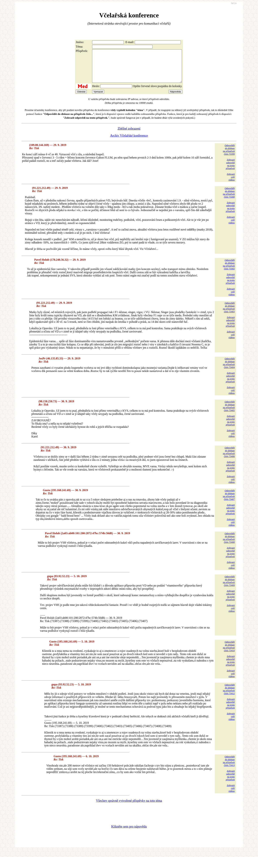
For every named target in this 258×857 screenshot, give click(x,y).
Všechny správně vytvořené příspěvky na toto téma (129, 807)
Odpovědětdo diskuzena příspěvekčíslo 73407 (229, 501)
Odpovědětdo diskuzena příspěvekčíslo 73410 (229, 652)
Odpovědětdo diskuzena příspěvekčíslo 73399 (229, 156)
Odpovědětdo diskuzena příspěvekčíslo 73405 (229, 412)
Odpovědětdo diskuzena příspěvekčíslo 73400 (229, 199)
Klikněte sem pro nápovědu (129, 833)
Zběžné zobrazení (129, 135)
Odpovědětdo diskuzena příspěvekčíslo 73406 (229, 458)
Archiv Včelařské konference (129, 142)
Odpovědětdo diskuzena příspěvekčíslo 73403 (229, 313)
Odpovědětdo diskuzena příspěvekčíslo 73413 (229, 767)
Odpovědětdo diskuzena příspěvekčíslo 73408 (229, 544)
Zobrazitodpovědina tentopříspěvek (230, 170)
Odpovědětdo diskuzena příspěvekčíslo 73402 (229, 270)
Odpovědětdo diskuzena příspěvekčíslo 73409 (229, 587)
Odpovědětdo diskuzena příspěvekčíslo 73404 (229, 369)
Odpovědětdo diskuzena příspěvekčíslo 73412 (229, 695)
